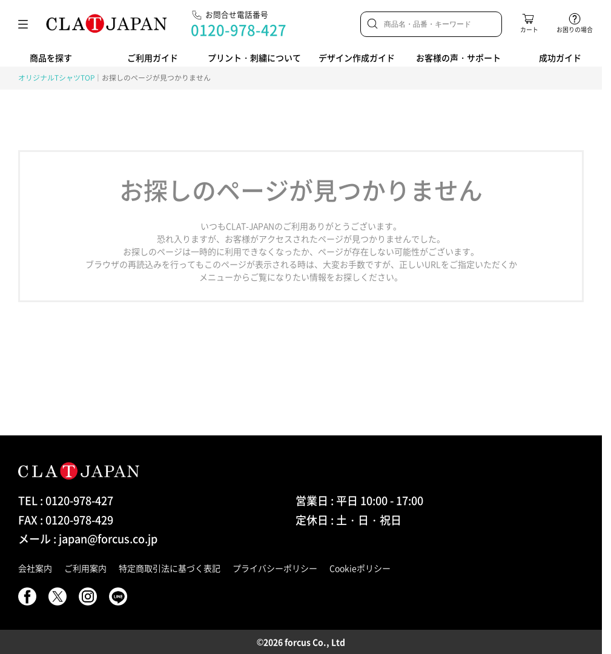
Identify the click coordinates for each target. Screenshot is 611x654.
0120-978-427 (238, 30)
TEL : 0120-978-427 (65, 500)
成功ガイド (560, 57)
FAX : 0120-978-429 (65, 520)
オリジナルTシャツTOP (56, 77)
